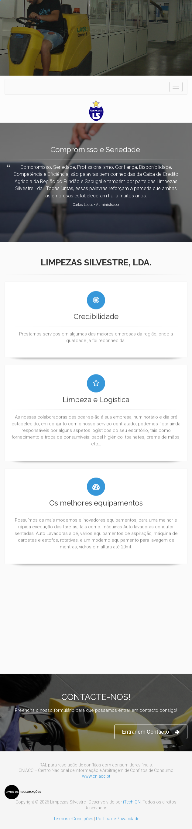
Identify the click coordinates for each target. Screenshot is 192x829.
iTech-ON (132, 802)
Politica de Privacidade (117, 818)
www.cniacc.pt (96, 776)
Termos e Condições (73, 818)
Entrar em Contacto (151, 732)
